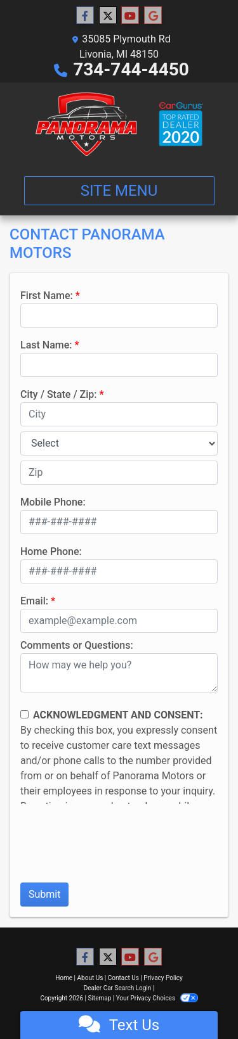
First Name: (46, 296)
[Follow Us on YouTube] (130, 15)
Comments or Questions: (76, 645)
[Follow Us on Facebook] (85, 15)
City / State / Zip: (58, 394)
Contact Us (123, 977)
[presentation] (116, 847)
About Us (90, 977)
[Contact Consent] (24, 714)
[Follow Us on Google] (153, 15)
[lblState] (119, 443)
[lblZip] (119, 473)
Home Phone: (51, 551)
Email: (34, 601)
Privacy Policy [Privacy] (163, 977)
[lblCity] (119, 414)
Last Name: (46, 345)
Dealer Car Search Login (118, 988)
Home (63, 977)
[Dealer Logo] (119, 124)
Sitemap (99, 998)
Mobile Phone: (53, 502)
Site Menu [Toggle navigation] (119, 191)
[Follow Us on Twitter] (108, 15)
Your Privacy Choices (157, 998)
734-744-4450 (131, 69)
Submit (44, 894)
